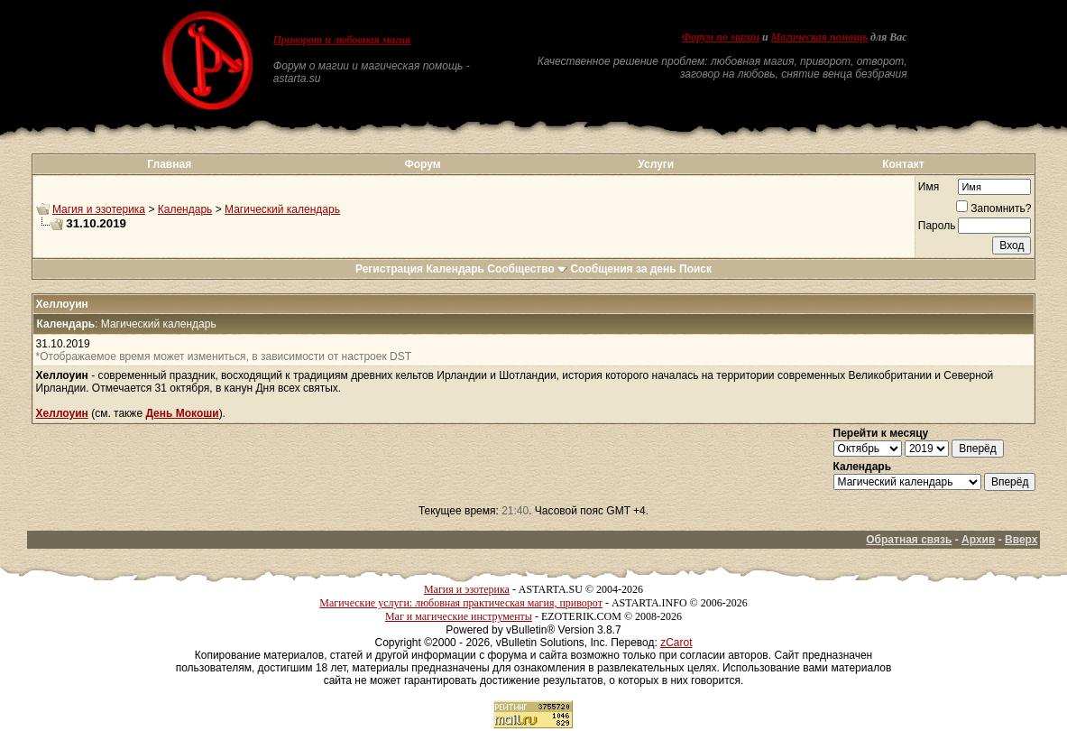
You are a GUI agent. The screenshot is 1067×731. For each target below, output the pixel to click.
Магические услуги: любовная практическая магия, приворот (460, 603)
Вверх (1021, 539)
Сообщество (527, 269)
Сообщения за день (623, 269)
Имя (928, 186)
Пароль (937, 225)
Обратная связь (909, 539)
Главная (169, 164)
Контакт (903, 164)
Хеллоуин (62, 413)
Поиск (695, 269)
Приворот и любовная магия (342, 39)
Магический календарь (282, 209)
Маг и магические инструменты (458, 616)
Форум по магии (720, 37)
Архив (978, 539)
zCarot (676, 642)
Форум (423, 164)
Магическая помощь (819, 37)
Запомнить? (993, 208)
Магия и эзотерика (98, 209)
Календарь (185, 209)
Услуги (656, 164)
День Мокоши (181, 413)
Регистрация (389, 269)
